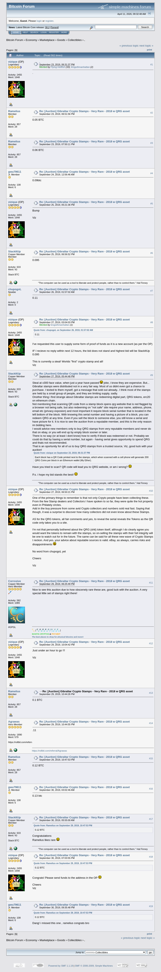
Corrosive (14, 581)
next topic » (146, 45)
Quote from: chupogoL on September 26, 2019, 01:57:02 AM (63, 330)
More (64, 32)
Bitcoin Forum (14, 40)
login (39, 20)
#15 (151, 758)
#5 (151, 203)
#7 (151, 291)
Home (16, 32)
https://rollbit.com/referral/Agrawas (49, 750)
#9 (151, 375)
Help (25, 32)
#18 (151, 857)
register (49, 20)
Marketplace (47, 40)
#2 (151, 112)
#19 (151, 906)
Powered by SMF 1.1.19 (60, 965)
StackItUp (14, 251)
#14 (151, 723)
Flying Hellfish (58, 67)
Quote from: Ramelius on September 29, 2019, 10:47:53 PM (63, 825)
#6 (151, 253)
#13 (151, 693)
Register (54, 32)
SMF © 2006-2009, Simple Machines (94, 965)
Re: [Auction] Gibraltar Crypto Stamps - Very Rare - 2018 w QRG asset (84, 111)
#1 (151, 64)
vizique (12, 61)
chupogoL (14, 289)
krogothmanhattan (80, 67)
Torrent (54, 27)
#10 (151, 491)
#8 (151, 322)
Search (34, 32)
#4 (151, 173)
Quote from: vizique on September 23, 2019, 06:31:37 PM (62, 453)
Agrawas (13, 721)
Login (44, 32)
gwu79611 (14, 171)
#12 (151, 643)
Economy (31, 40)
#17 (151, 819)
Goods (61, 40)
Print (149, 49)
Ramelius (14, 111)
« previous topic (129, 45)
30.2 (47, 27)
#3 (151, 143)
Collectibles (75, 40)
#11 (151, 582)
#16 (151, 788)
